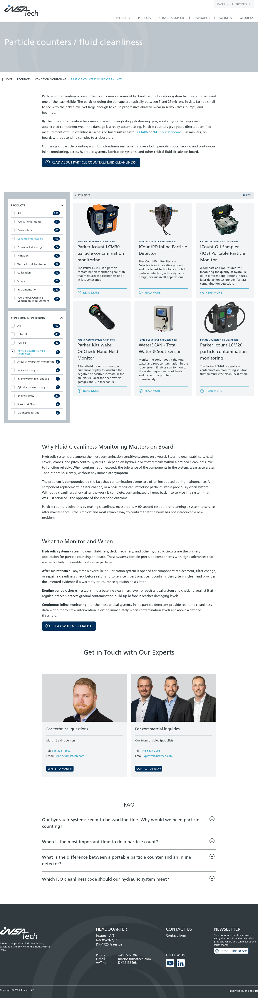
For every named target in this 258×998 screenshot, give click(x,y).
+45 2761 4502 (61, 750)
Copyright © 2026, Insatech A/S (17, 989)
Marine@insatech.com (69, 756)
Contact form (176, 935)
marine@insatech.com (134, 959)
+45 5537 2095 (150, 750)
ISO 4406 (141, 132)
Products (23, 79)
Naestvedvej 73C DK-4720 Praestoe (109, 942)
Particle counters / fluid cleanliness (96, 79)
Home (9, 79)
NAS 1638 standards (168, 132)
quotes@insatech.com (158, 756)
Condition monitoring (50, 79)
